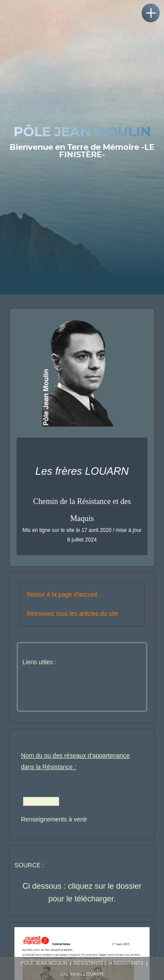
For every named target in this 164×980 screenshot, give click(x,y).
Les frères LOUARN (82, 974)
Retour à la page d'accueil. (63, 594)
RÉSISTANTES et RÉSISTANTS (108, 963)
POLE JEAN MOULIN (44, 963)
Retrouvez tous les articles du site (72, 613)
